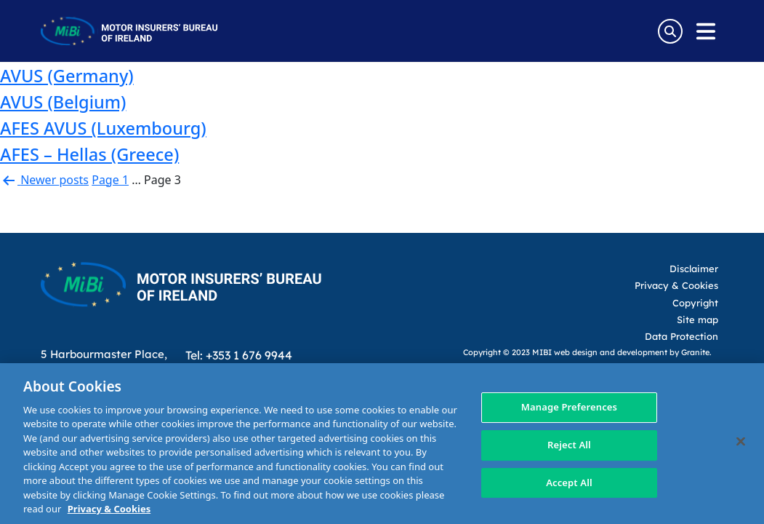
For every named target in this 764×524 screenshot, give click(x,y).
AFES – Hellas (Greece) (89, 154)
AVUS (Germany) (67, 75)
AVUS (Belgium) (63, 102)
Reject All (569, 444)
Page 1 (110, 180)
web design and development (610, 351)
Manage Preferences (569, 407)
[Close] (741, 442)
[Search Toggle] (670, 31)
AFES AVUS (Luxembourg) (103, 128)
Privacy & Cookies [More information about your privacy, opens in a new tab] (109, 508)
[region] (382, 443)
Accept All (569, 482)
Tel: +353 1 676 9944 (238, 354)
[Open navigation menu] (706, 31)
